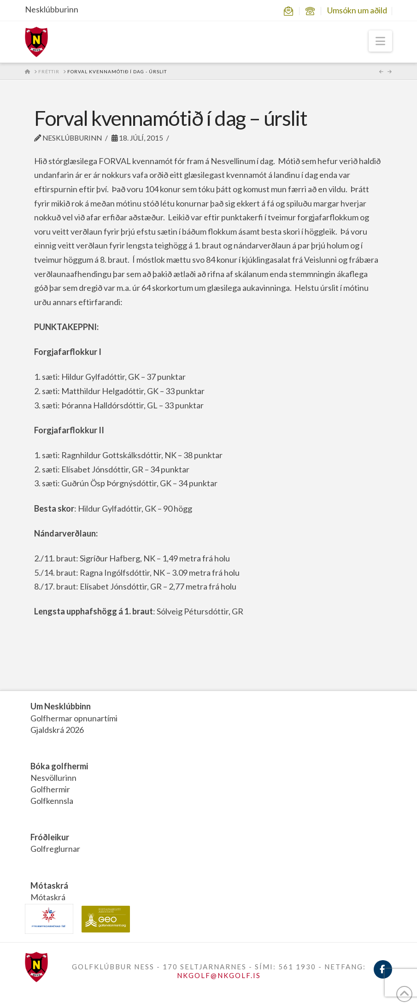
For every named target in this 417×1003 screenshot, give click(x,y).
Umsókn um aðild (357, 10)
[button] (380, 41)
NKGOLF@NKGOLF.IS (219, 975)
